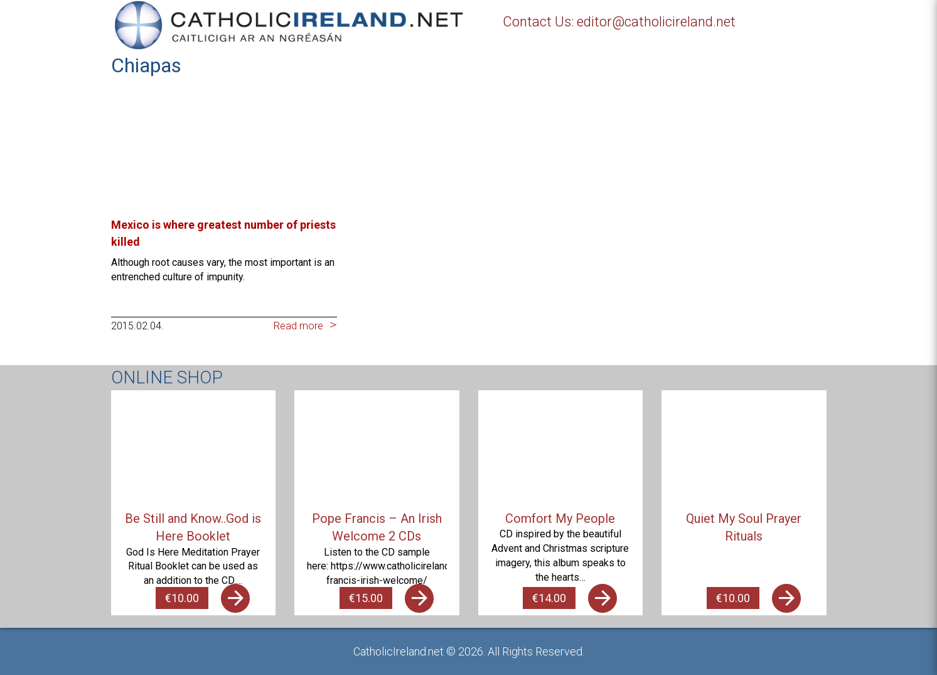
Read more (298, 326)
